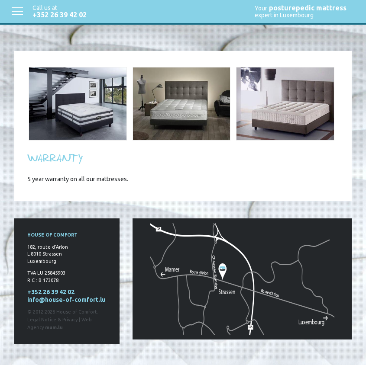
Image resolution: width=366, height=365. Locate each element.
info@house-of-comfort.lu (66, 299)
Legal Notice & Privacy (52, 319)
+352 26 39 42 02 (59, 15)
